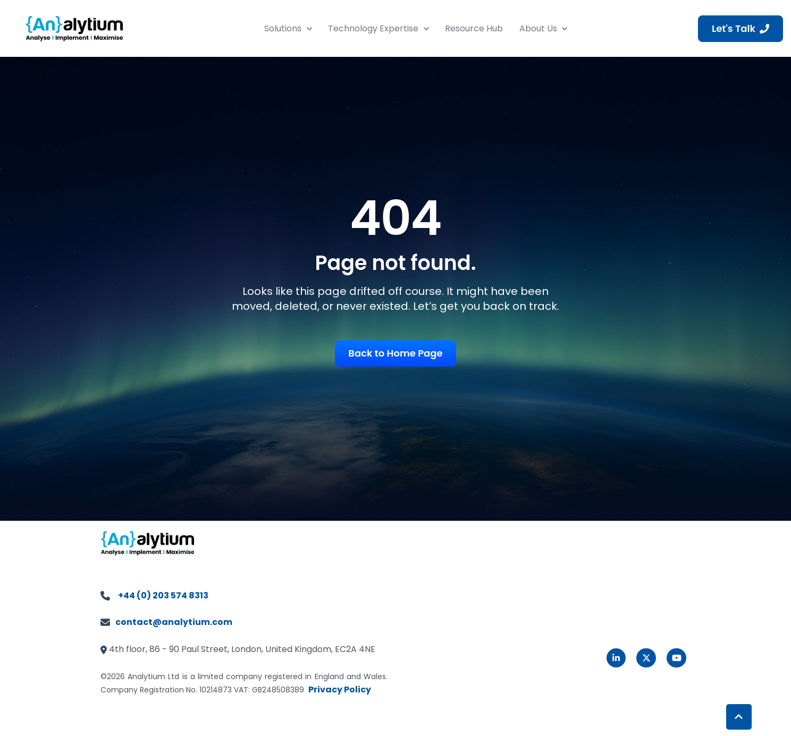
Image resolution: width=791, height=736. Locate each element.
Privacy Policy (339, 689)
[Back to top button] (739, 717)
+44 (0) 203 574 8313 (163, 595)
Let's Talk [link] (740, 28)
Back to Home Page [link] (395, 353)
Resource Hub (474, 28)
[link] (74, 28)
